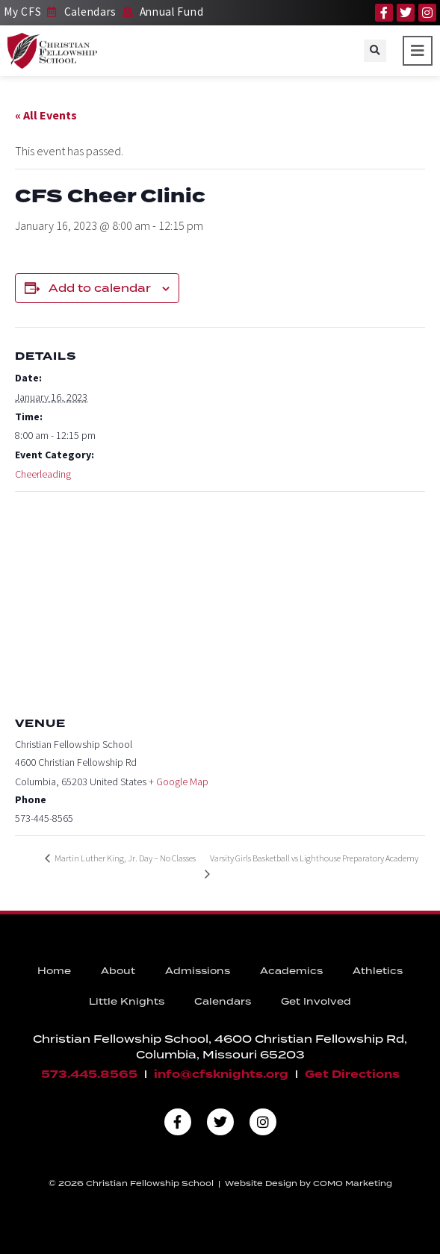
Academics (291, 970)
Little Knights (126, 1001)
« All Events (46, 114)
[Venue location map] (220, 600)
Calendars (222, 1001)
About (118, 970)
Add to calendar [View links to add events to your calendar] (100, 288)
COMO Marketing (352, 1183)
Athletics (378, 970)
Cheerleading (43, 474)
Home (54, 970)
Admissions (197, 970)
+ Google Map (178, 781)
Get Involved (316, 1001)
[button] (375, 51)
